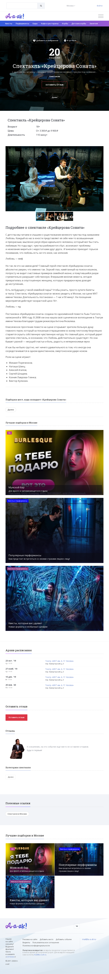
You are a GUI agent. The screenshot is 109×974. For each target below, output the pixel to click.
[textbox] (22, 4)
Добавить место (46, 939)
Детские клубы (79, 23)
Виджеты (26, 942)
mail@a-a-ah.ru (40, 954)
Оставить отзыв (54, 84)
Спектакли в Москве (17, 814)
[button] (101, 148)
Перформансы (22, 23)
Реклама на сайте (30, 939)
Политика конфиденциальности (36, 945)
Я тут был (70, 40)
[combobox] (22, 6)
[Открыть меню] (100, 16)
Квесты (8, 23)
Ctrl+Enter (10, 957)
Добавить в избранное (45, 40)
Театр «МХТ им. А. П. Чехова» (59, 661)
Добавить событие (64, 939)
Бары (35, 23)
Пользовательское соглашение (46, 942)
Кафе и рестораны (50, 23)
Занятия (94, 23)
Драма (54, 97)
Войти (99, 5)
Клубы (65, 23)
